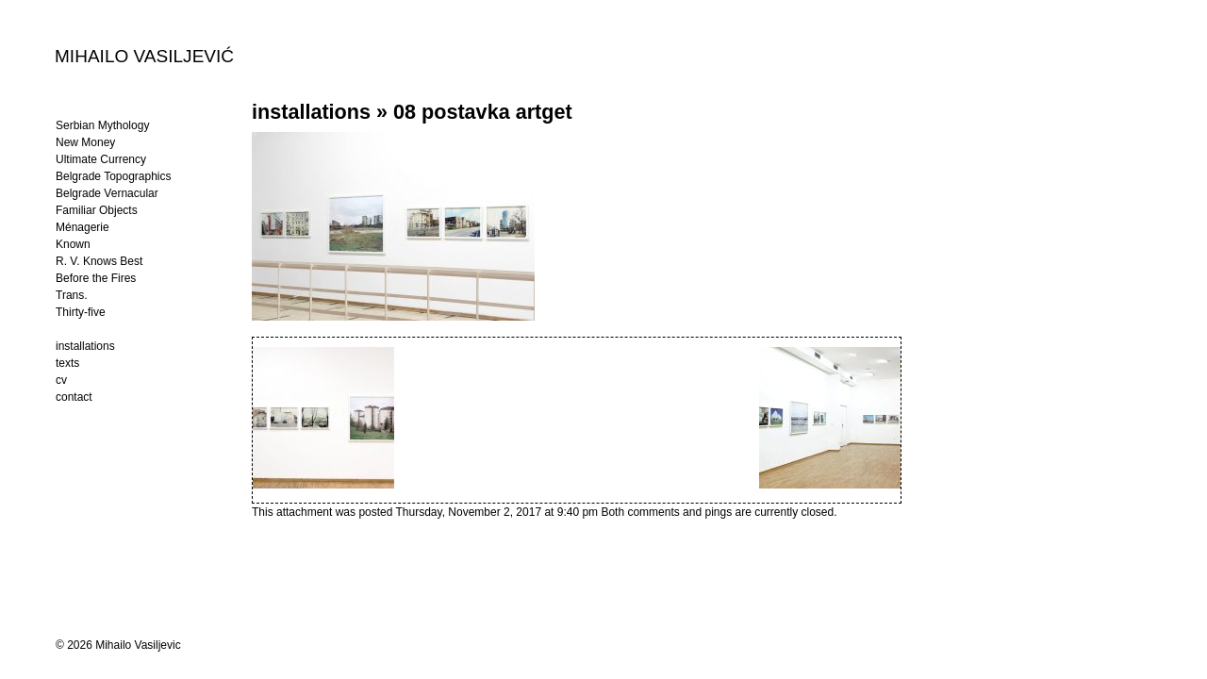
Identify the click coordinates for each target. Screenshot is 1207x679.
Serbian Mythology (102, 125)
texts (67, 363)
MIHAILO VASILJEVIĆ (144, 55)
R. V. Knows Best (99, 261)
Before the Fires (96, 278)
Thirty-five (81, 312)
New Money (85, 142)
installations (311, 112)
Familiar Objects (97, 210)
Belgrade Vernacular (107, 193)
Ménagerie (82, 227)
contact (74, 397)
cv (61, 380)
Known (73, 244)
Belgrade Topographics (114, 176)
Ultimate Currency (101, 159)
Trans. (72, 295)
